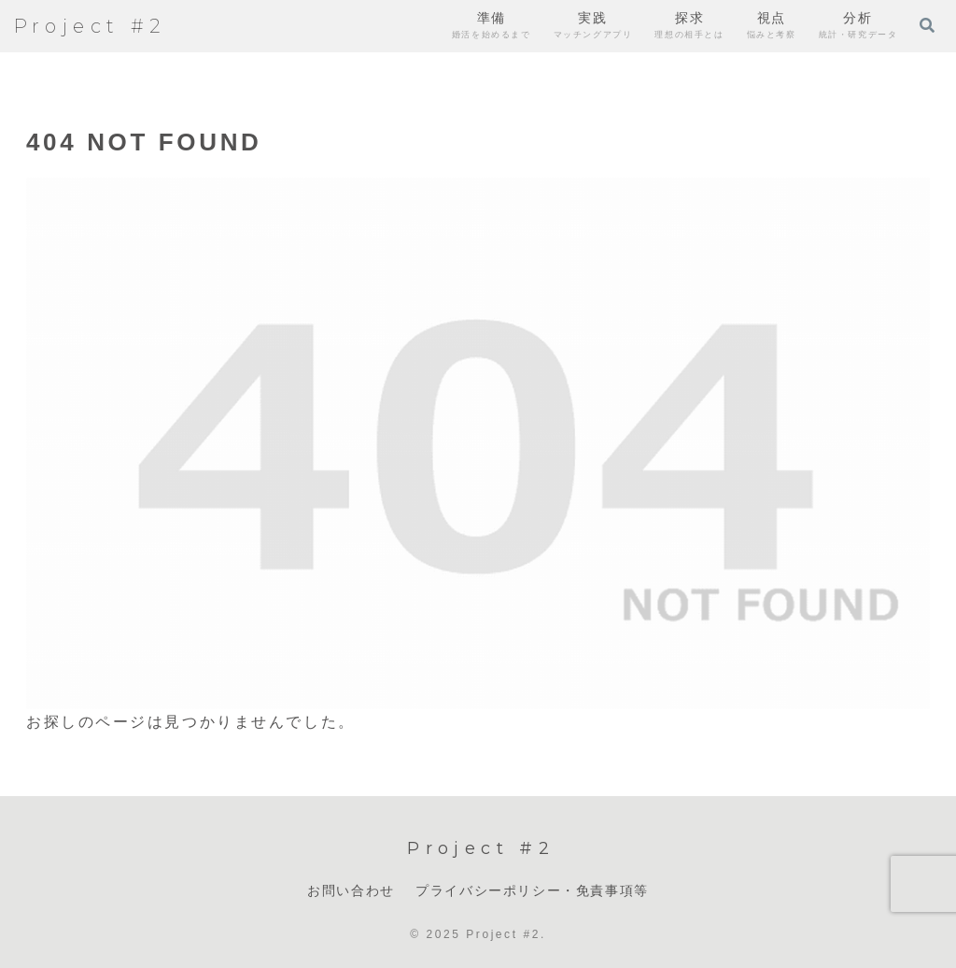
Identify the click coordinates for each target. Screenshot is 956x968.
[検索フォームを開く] (927, 25)
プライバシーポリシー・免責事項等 (532, 890)
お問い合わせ (351, 890)
